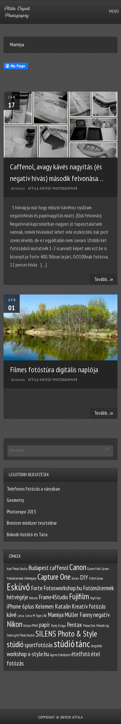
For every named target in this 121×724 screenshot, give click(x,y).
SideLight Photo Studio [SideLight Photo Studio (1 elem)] (21, 635)
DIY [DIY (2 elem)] (84, 577)
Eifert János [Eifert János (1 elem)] (96, 578)
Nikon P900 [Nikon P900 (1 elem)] (30, 625)
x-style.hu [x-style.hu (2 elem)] (38, 654)
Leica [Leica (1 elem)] (20, 615)
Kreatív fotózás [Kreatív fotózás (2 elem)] (89, 606)
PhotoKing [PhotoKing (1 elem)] (102, 625)
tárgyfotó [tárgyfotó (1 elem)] (96, 646)
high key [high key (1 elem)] (95, 598)
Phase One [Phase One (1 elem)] (89, 625)
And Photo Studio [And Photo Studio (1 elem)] (17, 568)
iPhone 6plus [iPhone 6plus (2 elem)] (20, 606)
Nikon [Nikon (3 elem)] (14, 624)
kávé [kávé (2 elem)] (11, 615)
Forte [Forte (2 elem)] (37, 588)
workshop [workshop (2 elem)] (17, 654)
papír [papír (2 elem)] (44, 625)
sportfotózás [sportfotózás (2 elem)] (39, 645)
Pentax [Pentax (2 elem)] (74, 625)
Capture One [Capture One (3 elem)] (54, 577)
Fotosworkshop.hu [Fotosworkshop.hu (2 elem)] (63, 588)
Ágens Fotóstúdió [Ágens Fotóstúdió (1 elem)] (60, 655)
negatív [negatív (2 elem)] (101, 615)
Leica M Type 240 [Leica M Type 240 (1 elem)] (36, 615)
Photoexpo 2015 (21, 512)
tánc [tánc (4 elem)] (83, 644)
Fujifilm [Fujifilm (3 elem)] (79, 596)
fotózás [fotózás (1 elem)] (33, 598)
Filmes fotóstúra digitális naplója (54, 370)
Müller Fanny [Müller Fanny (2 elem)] (78, 615)
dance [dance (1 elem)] (75, 578)
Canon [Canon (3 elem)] (77, 567)
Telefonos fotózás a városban (33, 489)
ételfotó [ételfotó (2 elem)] (80, 654)
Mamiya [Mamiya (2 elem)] (56, 615)
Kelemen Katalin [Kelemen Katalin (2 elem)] (53, 606)
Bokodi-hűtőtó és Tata (27, 534)
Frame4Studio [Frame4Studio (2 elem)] (53, 597)
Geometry (15, 500)
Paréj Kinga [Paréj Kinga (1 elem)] (58, 625)
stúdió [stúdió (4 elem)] (64, 644)
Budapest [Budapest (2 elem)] (38, 568)
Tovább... (103, 279)
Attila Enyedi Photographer (53, 188)
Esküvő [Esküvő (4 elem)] (18, 587)
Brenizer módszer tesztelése (32, 523)
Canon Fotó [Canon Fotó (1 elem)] (93, 568)
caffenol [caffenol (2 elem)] (59, 568)
